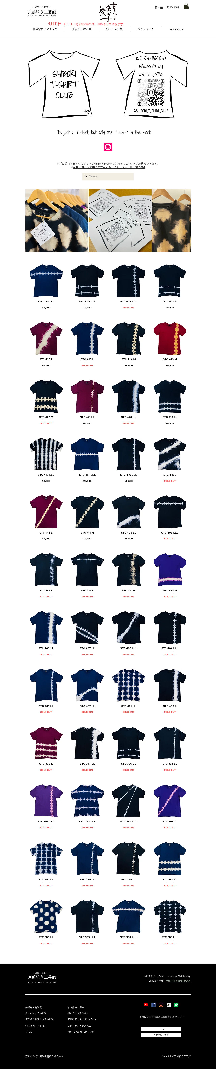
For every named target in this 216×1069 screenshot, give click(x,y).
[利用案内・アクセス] (42, 1026)
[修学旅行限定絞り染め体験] (42, 1019)
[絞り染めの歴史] (85, 1007)
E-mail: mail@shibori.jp (178, 976)
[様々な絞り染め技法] (85, 1013)
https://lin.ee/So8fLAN (178, 981)
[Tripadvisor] (169, 1005)
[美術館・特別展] (42, 1007)
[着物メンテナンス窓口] (85, 1026)
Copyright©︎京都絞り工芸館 (176, 1056)
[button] (186, 6)
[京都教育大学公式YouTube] (85, 1019)
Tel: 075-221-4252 (154, 976)
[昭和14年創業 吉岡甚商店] (85, 1032)
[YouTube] (146, 1005)
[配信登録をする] (161, 1035)
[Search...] (108, 176)
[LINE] (176, 1005)
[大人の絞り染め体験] (42, 1013)
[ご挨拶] (42, 1032)
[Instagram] (108, 147)
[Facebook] (153, 1005)
